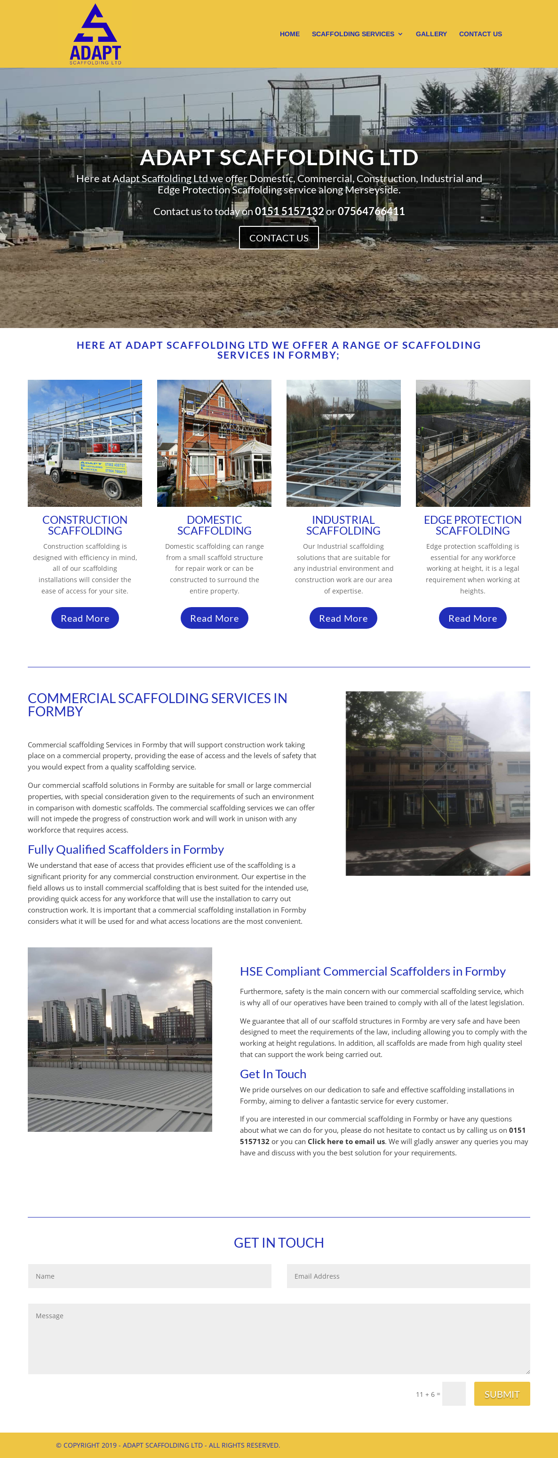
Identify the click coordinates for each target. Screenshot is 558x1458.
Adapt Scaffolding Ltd (279, 162)
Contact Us (279, 235)
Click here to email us (346, 1141)
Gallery (431, 34)
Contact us (480, 34)
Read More (85, 618)
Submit (502, 1394)
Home (290, 34)
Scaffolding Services (353, 34)
